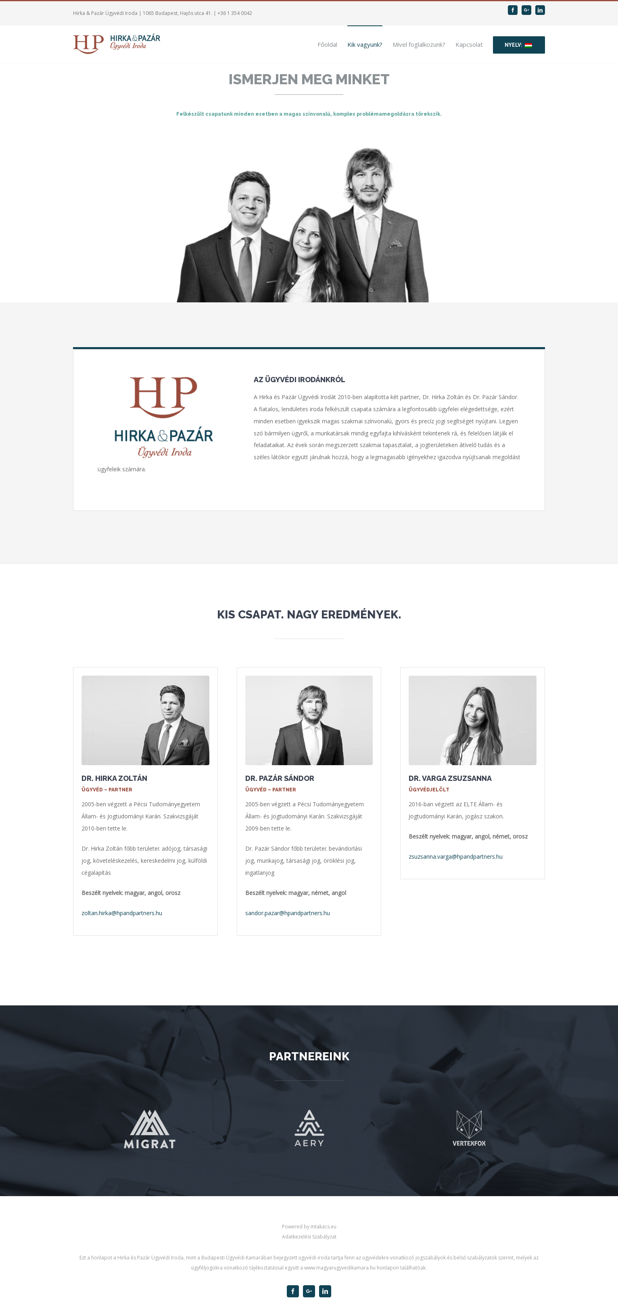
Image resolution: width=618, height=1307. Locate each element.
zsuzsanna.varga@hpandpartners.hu (456, 856)
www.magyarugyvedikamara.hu (340, 1267)
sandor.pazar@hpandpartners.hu (287, 913)
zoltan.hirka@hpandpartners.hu (121, 913)
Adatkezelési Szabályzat (309, 1236)
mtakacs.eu (323, 1226)
